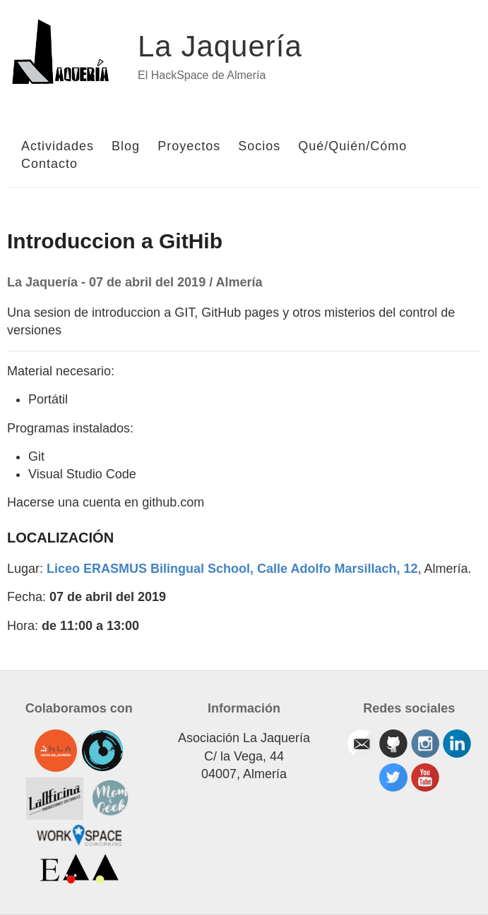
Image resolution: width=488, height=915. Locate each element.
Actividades (57, 146)
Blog (126, 146)
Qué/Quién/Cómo (352, 146)
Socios (259, 146)
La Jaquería (220, 46)
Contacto (49, 164)
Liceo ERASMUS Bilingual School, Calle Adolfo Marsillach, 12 (232, 569)
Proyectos (188, 146)
